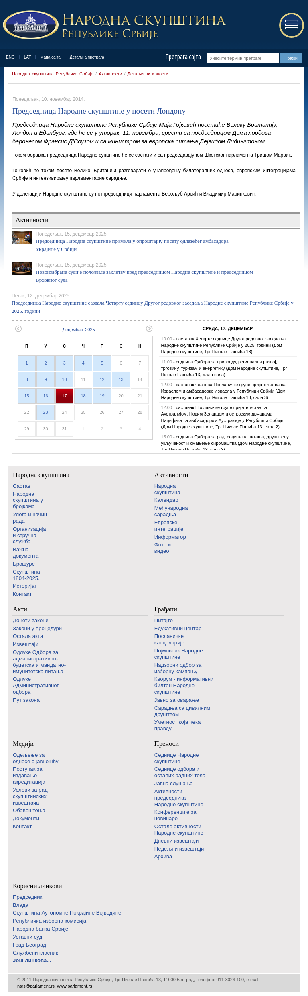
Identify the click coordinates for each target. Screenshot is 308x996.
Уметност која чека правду (177, 725)
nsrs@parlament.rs (36, 986)
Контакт (22, 594)
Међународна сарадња (171, 511)
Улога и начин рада (30, 517)
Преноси (166, 744)
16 (45, 395)
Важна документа (25, 552)
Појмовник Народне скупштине (178, 654)
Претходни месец (18, 328)
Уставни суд (27, 937)
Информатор (170, 537)
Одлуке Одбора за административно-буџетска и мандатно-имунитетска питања (39, 661)
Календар (166, 500)
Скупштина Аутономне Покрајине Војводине (67, 913)
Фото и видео (162, 548)
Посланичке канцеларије (169, 639)
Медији (23, 744)
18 (83, 395)
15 (26, 395)
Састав (21, 486)
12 (101, 379)
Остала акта (28, 636)
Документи (26, 818)
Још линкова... (32, 960)
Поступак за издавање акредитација (29, 775)
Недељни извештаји (179, 849)
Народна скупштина (41, 475)
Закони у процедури (37, 628)
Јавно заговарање (176, 700)
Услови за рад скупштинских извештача (30, 796)
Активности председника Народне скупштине (178, 797)
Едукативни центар (178, 628)
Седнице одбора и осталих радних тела (180, 772)
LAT (27, 57)
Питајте (163, 620)
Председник (27, 897)
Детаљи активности (148, 73)
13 (120, 379)
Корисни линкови (37, 886)
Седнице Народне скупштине (176, 758)
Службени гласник (35, 953)
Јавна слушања (173, 783)
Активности (110, 73)
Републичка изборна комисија (49, 921)
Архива (163, 856)
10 (64, 379)
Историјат (25, 586)
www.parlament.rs (74, 986)
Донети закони (31, 620)
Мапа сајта (50, 57)
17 (64, 395)
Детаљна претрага (87, 57)
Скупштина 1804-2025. (26, 575)
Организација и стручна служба (29, 535)
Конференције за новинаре (175, 815)
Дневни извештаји (176, 841)
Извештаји (25, 644)
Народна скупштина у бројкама (28, 500)
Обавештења (29, 810)
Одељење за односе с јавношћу (36, 758)
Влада (20, 905)
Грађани (165, 609)
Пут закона (26, 700)
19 (101, 395)
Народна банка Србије (40, 929)
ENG (10, 57)
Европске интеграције (169, 525)
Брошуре (24, 564)
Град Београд (29, 945)
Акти (20, 609)
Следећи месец (149, 328)
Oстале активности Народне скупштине (178, 829)
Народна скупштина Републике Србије (52, 73)
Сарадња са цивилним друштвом (182, 711)
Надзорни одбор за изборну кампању (177, 668)
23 (45, 412)
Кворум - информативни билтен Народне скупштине (184, 685)
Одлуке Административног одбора (36, 685)
